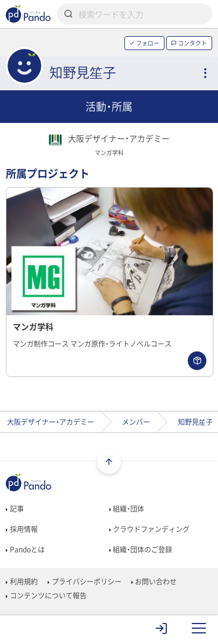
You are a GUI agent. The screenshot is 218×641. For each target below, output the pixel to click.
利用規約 (21, 581)
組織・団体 (126, 508)
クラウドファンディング (149, 529)
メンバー (136, 422)
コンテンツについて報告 (46, 595)
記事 (14, 508)
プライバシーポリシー (84, 581)
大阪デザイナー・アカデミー (50, 422)
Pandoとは (25, 549)
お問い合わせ (154, 581)
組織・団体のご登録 (140, 549)
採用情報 (21, 529)
